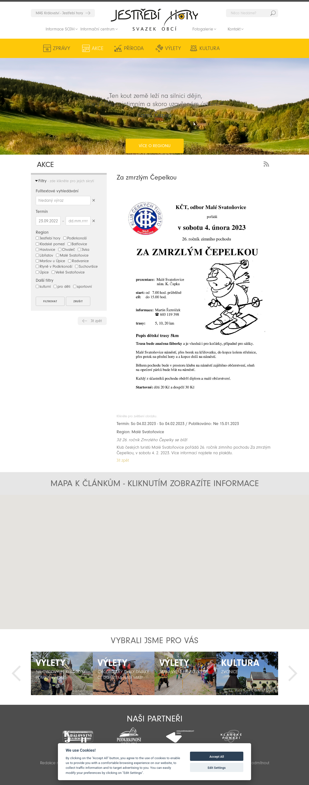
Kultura (205, 48)
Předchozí (16, 673)
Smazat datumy (93, 221)
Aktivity (246, 48)
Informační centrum (97, 29)
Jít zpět (96, 321)
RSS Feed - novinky (267, 163)
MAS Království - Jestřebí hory (59, 13)
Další (292, 673)
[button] (154, 558)
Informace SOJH (60, 29)
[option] (62, 673)
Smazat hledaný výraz (93, 200)
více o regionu (154, 126)
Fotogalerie (202, 29)
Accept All (217, 756)
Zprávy (61, 48)
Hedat (273, 13)
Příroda (132, 48)
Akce (97, 48)
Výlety (170, 48)
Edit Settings (217, 768)
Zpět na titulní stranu (154, 19)
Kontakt (234, 29)
